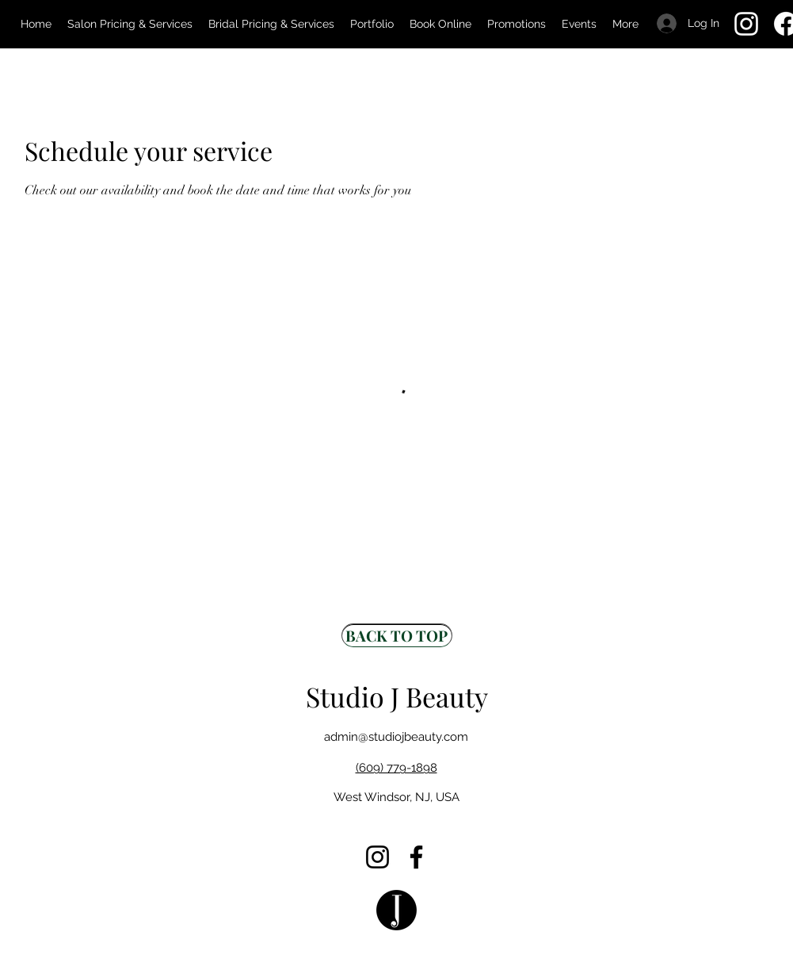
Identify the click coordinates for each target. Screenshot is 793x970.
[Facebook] (416, 857)
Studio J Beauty (397, 696)
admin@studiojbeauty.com (396, 737)
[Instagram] (746, 24)
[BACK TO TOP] (396, 635)
